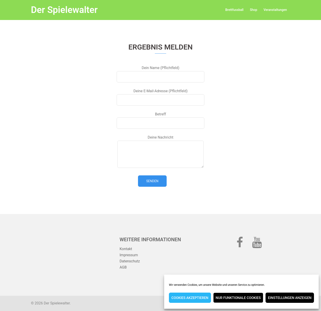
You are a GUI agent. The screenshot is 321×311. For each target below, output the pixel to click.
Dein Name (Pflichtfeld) (160, 72)
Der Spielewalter (64, 10)
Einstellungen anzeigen (289, 298)
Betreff (160, 118)
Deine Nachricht (160, 152)
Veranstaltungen (275, 10)
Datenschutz (130, 261)
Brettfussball (234, 10)
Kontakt (126, 249)
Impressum (129, 255)
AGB (123, 267)
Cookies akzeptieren (189, 298)
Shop (253, 10)
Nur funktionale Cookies (238, 298)
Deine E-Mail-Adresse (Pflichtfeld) (160, 95)
